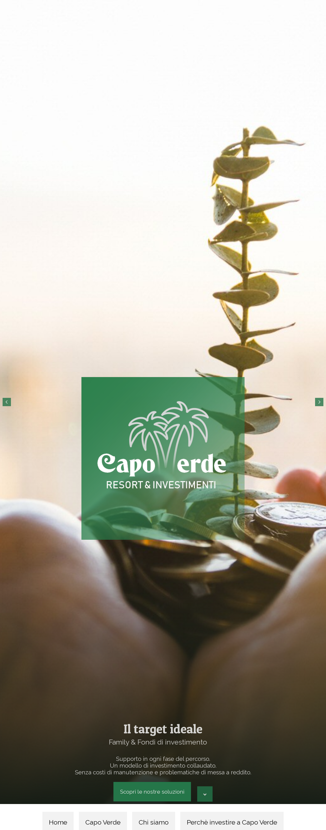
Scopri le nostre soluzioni (152, 792)
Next (319, 402)
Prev (7, 402)
